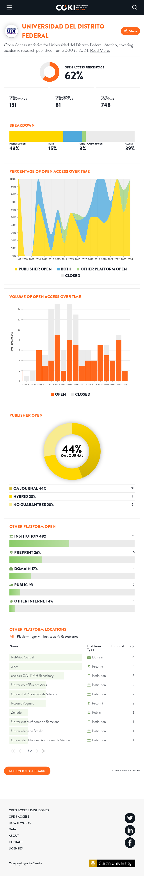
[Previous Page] (19, 750)
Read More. (100, 50)
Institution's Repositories (60, 636)
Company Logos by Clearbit (25, 863)
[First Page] (12, 750)
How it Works (20, 823)
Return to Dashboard (27, 771)
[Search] (134, 7)
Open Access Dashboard (29, 810)
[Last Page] (43, 750)
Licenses (16, 848)
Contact (16, 842)
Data (12, 829)
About (14, 835)
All (12, 636)
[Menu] (9, 7)
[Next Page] (36, 750)
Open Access (19, 816)
